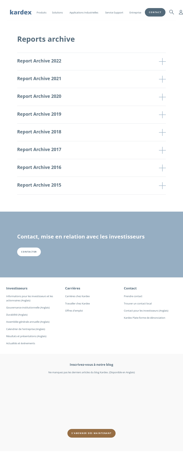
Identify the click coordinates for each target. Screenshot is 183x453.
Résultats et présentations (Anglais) (26, 336)
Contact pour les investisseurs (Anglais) (146, 310)
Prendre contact (133, 296)
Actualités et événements (20, 343)
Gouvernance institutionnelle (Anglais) (28, 307)
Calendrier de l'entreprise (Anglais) (25, 329)
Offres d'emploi (74, 310)
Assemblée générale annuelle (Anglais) (28, 321)
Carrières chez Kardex (77, 296)
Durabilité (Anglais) (17, 314)
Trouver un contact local (138, 303)
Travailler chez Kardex (77, 303)
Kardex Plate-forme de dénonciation (144, 317)
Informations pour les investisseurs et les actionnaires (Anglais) (29, 298)
